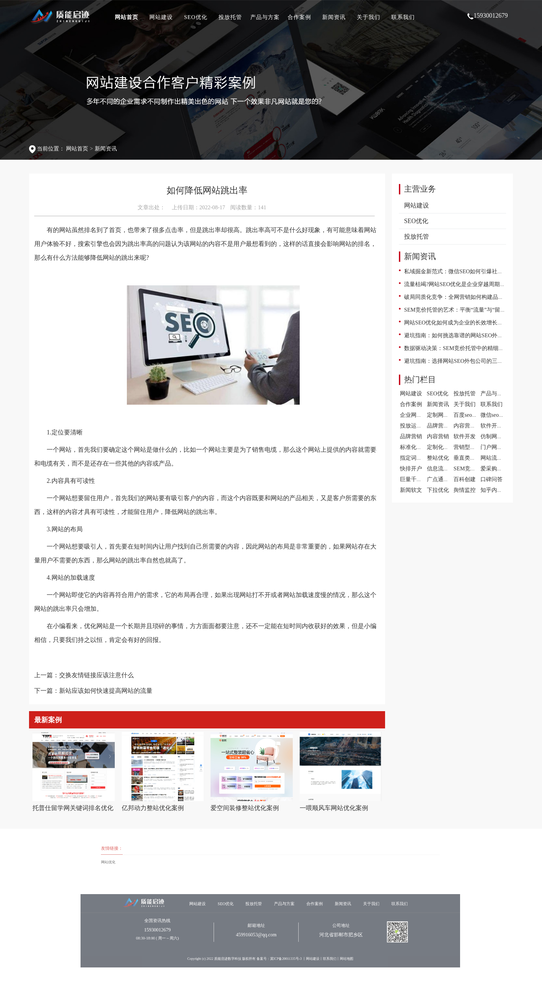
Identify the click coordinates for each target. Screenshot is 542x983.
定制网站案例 (443, 415)
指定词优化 (414, 458)
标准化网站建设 (419, 447)
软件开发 (465, 436)
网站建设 (161, 17)
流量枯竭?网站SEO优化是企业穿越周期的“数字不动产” (471, 284)
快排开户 (411, 468)
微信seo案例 (495, 415)
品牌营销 (411, 436)
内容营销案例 (470, 426)
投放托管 (230, 17)
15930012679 (487, 15)
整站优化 (438, 458)
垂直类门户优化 (473, 458)
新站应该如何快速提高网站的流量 (105, 690)
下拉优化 (438, 490)
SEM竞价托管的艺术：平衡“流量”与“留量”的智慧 (464, 310)
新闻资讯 (334, 17)
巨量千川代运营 (419, 479)
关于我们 (368, 17)
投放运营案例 (416, 426)
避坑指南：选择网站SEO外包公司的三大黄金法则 (464, 361)
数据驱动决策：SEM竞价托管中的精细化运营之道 (465, 348)
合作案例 (299, 17)
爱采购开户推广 (499, 468)
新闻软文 (411, 490)
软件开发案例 (497, 426)
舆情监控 (465, 490)
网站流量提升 (497, 458)
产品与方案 (265, 17)
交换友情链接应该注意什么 (96, 675)
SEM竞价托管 (470, 468)
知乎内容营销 (497, 490)
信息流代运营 (443, 468)
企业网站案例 (416, 415)
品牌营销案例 (443, 426)
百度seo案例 (468, 415)
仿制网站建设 (497, 436)
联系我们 (403, 17)
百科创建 (465, 479)
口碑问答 (491, 479)
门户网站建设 (497, 447)
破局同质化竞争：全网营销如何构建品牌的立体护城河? (471, 297)
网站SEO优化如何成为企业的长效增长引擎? (457, 322)
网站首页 (126, 17)
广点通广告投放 (446, 479)
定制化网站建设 (446, 447)
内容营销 (438, 436)
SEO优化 (195, 17)
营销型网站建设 (473, 447)
